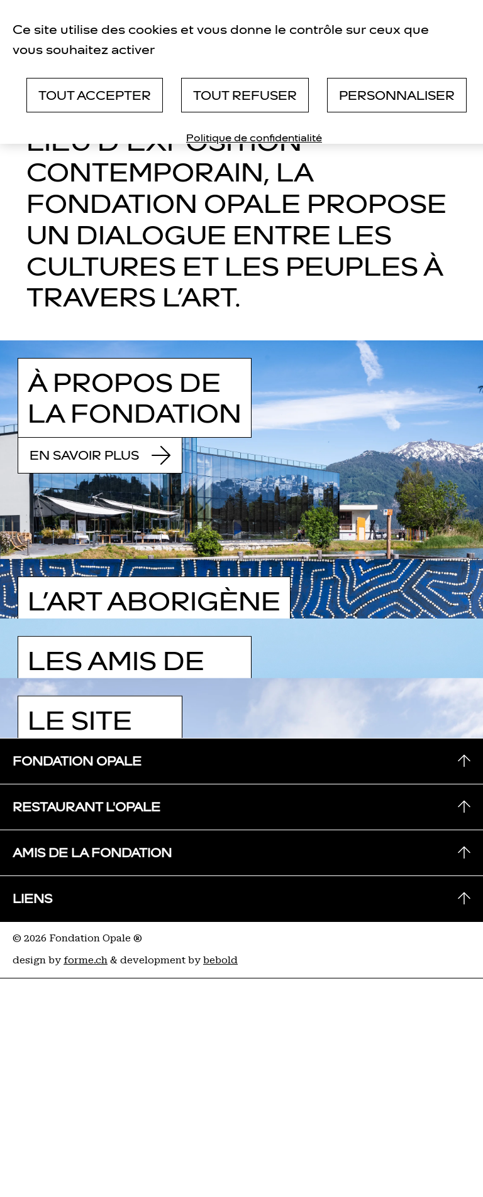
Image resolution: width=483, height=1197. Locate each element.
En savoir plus (100, 455)
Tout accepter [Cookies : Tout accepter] (94, 95)
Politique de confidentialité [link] (254, 137)
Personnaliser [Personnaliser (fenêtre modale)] (397, 95)
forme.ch (86, 960)
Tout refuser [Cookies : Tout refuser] (245, 95)
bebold (220, 960)
